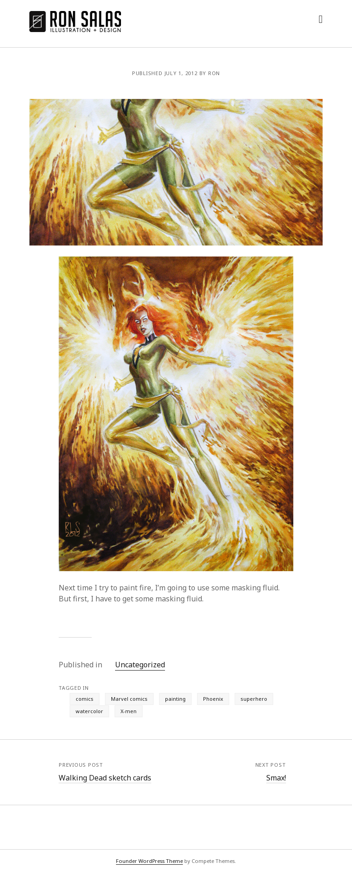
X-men (129, 711)
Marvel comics (129, 698)
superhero (254, 698)
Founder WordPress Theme (149, 860)
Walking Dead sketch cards (105, 778)
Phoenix (213, 698)
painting (175, 698)
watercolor (89, 711)
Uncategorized (140, 665)
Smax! (276, 778)
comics (85, 698)
